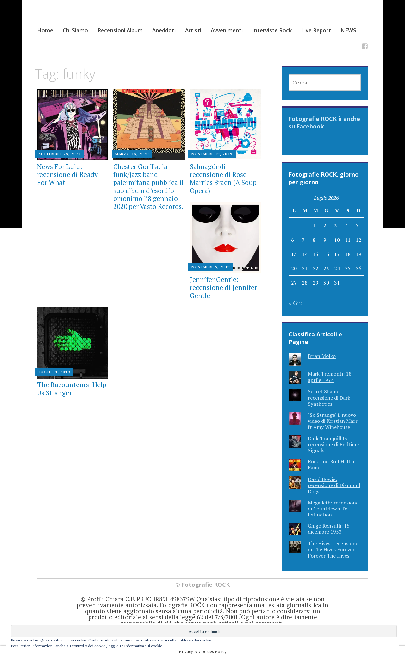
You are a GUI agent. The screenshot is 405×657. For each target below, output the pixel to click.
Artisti (193, 30)
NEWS (348, 30)
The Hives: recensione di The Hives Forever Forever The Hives (333, 549)
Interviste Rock (272, 30)
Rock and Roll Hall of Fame (332, 464)
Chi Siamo (75, 30)
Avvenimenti (227, 30)
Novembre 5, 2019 (210, 267)
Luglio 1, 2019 (54, 372)
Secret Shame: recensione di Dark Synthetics (329, 397)
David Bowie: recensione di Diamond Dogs (334, 485)
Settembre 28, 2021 (60, 154)
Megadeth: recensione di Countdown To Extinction (333, 508)
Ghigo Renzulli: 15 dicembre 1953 (329, 528)
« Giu (296, 303)
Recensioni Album (120, 30)
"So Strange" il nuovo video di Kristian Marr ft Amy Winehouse (333, 420)
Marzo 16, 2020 (132, 154)
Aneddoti (164, 30)
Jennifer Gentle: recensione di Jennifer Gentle (223, 287)
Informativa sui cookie (143, 645)
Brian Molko (322, 356)
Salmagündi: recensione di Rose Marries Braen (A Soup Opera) (223, 178)
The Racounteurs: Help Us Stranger (71, 388)
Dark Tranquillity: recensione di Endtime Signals (333, 444)
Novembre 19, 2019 (212, 154)
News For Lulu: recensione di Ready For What (67, 174)
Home (45, 30)
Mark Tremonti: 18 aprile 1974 (330, 376)
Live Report (316, 30)
